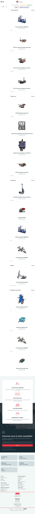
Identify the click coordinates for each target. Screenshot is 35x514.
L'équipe (2, 478)
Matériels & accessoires (24, 7)
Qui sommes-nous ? (21, 484)
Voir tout (32, 10)
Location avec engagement (5, 485)
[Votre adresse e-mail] (17, 442)
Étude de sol (23, 5)
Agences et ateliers (4, 477)
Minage (16, 7)
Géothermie (29, 5)
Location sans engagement (5, 484)
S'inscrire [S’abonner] (17, 445)
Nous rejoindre (3, 480)
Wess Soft (17, 510)
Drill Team (2, 486)
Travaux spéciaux (15, 5)
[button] (6, 6)
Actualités (2, 479)
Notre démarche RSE (21, 486)
